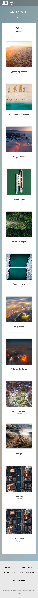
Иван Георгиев (19, 284)
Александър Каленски (19, 114)
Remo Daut (19, 496)
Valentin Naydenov (19, 369)
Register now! (19, 581)
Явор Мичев (19, 326)
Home (7, 17)
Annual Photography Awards (8, 3)
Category (15, 17)
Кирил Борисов (19, 454)
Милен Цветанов (19, 411)
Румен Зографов (19, 241)
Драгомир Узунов (19, 72)
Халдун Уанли (19, 156)
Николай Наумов (19, 199)
